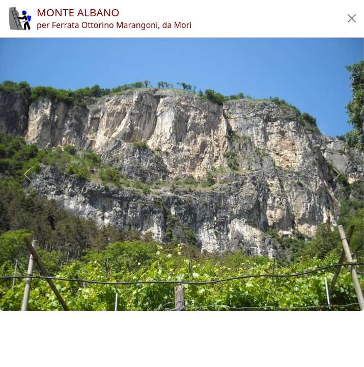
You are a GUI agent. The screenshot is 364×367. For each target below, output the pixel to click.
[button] (352, 18)
